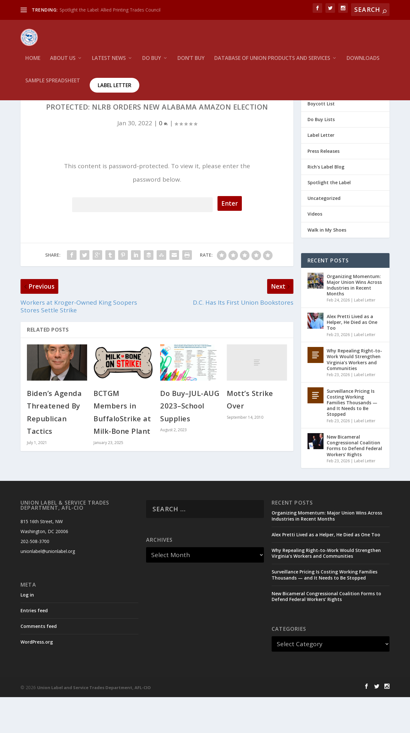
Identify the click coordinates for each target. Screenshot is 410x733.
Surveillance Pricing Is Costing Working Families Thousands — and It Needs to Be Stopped (352, 438)
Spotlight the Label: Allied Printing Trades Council (110, 10)
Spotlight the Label (329, 218)
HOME (32, 63)
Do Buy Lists (321, 155)
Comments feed (38, 662)
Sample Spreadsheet (52, 85)
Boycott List (321, 139)
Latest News (109, 63)
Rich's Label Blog (326, 203)
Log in (27, 630)
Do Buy (151, 63)
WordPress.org (36, 678)
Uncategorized (324, 234)
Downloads (363, 63)
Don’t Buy (191, 63)
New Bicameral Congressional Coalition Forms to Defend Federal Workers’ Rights (354, 481)
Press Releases (324, 187)
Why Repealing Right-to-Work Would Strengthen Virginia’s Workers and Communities (354, 395)
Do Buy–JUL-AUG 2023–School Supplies (189, 441)
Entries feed (34, 646)
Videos (315, 250)
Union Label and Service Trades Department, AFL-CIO (94, 723)
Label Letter (114, 89)
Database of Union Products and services (272, 63)
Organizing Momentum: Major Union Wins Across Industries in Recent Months (354, 321)
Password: (142, 239)
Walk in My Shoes (327, 265)
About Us (63, 63)
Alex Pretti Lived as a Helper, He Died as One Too (352, 358)
